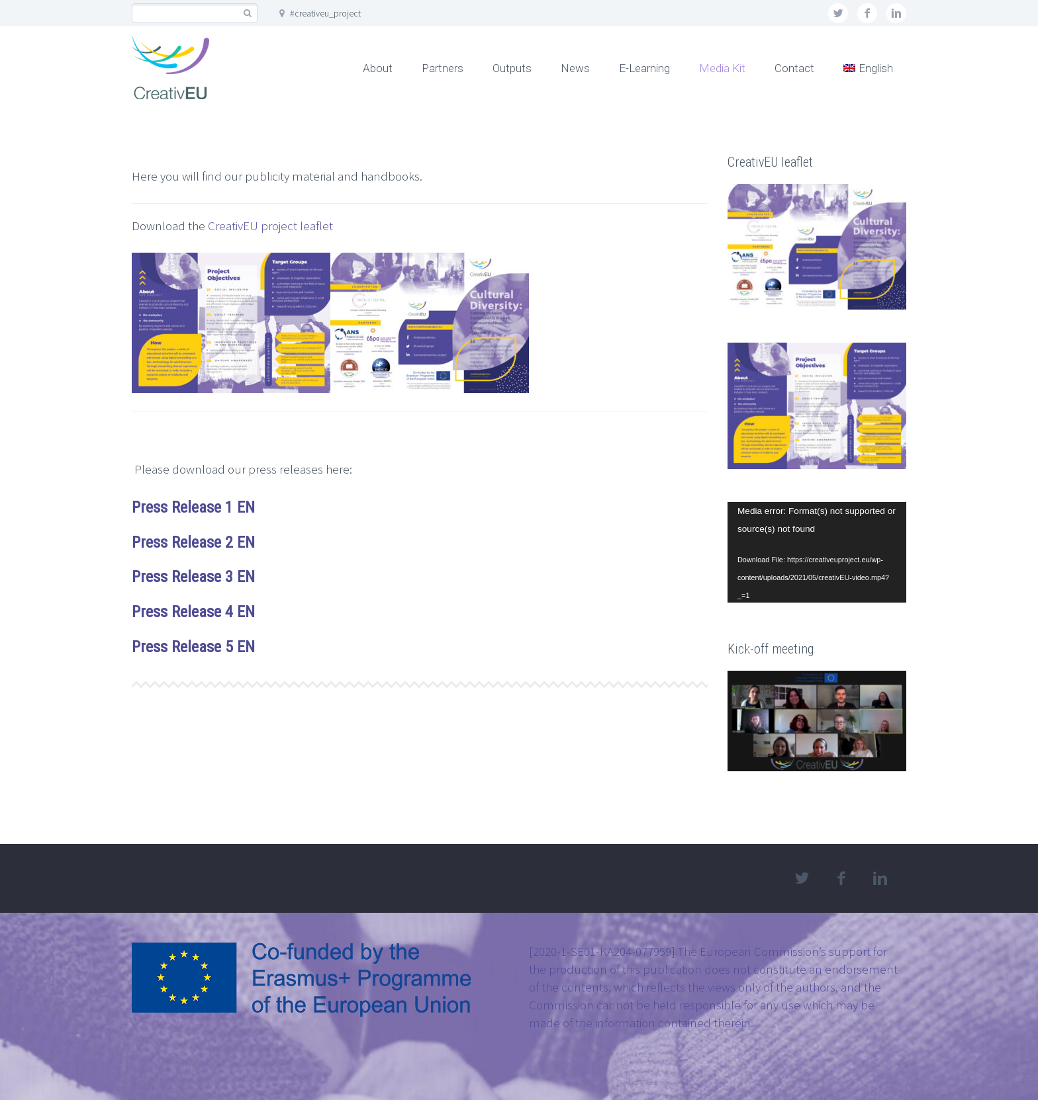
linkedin (896, 13)
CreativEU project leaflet (270, 225)
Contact (794, 68)
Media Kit (722, 68)
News (575, 68)
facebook (867, 13)
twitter (838, 13)
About (378, 68)
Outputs (512, 68)
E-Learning (644, 68)
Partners (442, 68)
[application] (817, 552)
